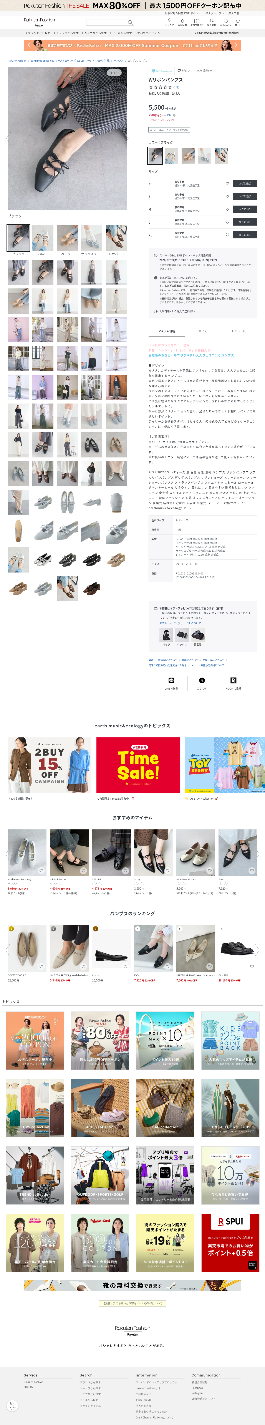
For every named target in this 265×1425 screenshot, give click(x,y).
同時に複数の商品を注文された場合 (168, 665)
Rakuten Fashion (17, 60)
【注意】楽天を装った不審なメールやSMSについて (133, 1303)
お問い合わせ (143, 1400)
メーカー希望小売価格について (208, 665)
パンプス (119, 60)
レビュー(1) (239, 331)
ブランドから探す (90, 1382)
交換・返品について (213, 660)
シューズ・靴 (102, 60)
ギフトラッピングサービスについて (180, 623)
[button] (67, 139)
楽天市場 (234, 13)
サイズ (203, 331)
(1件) (176, 87)
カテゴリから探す (90, 1394)
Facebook (197, 1388)
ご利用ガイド (143, 1394)
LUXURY (28, 1387)
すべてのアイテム (90, 1405)
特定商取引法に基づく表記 (151, 1411)
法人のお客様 (143, 1405)
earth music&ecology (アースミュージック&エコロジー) (61, 60)
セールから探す (89, 1400)
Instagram (198, 1393)
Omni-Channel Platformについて (154, 1417)
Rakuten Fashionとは (148, 1388)
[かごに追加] (245, 183)
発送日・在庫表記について (163, 660)
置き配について (190, 660)
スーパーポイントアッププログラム (156, 1382)
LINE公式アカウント (203, 1398)
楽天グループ (213, 13)
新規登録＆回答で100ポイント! (183, 13)
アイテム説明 (166, 331)
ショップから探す (90, 1388)
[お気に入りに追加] (227, 184)
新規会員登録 (199, 1382)
